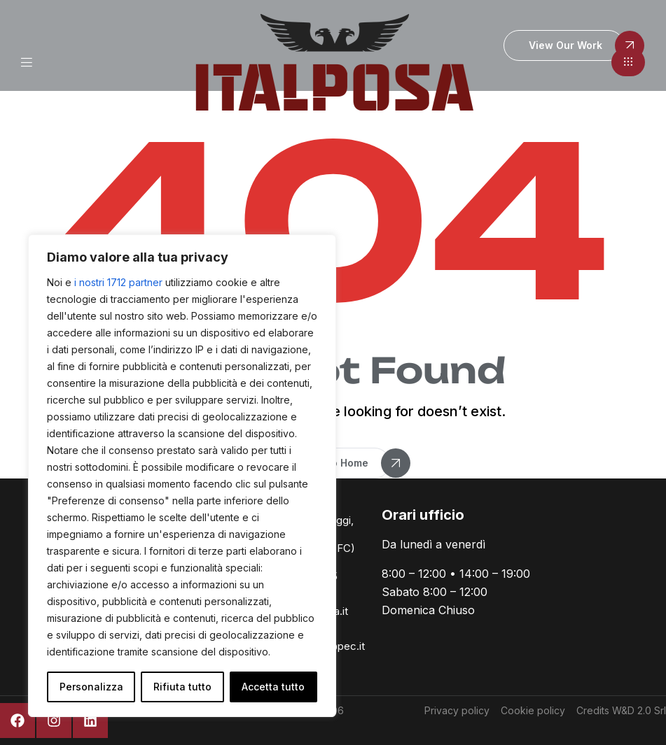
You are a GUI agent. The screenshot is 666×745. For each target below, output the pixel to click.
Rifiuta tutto (182, 687)
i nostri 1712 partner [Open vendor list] (118, 282)
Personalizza (91, 687)
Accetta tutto (273, 687)
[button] (628, 62)
